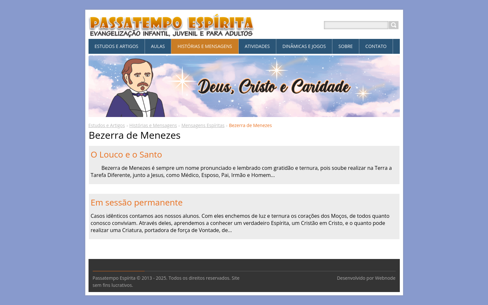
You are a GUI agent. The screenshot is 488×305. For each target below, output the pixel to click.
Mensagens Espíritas (202, 125)
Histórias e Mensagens (153, 125)
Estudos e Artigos (107, 125)
